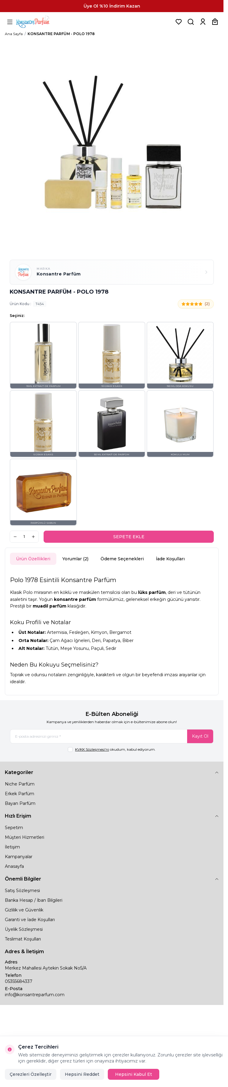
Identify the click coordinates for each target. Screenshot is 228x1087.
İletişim (12, 847)
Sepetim (14, 827)
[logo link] (40, 22)
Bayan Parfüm (20, 803)
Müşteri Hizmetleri (24, 837)
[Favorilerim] (178, 21)
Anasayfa (14, 866)
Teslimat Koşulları (23, 939)
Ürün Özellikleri (33, 559)
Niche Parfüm (20, 784)
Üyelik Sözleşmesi (24, 929)
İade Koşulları (170, 559)
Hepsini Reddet (82, 1074)
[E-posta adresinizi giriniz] (111, 736)
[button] (43, 355)
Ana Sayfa (14, 33)
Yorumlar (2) (75, 559)
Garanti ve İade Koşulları (30, 919)
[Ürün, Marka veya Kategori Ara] (190, 21)
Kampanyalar (18, 856)
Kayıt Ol (200, 736)
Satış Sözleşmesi (22, 890)
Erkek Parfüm (19, 793)
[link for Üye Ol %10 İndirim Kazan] (111, 6)
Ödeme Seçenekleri (122, 559)
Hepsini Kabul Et (133, 1074)
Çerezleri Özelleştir (30, 1074)
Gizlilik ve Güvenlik (24, 910)
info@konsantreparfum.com (34, 994)
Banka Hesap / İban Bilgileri (33, 900)
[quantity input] (24, 536)
